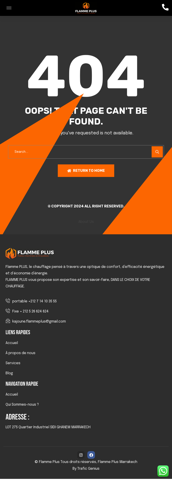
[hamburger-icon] (9, 8)
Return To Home (86, 172)
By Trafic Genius (86, 470)
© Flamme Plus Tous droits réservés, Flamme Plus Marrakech (86, 463)
